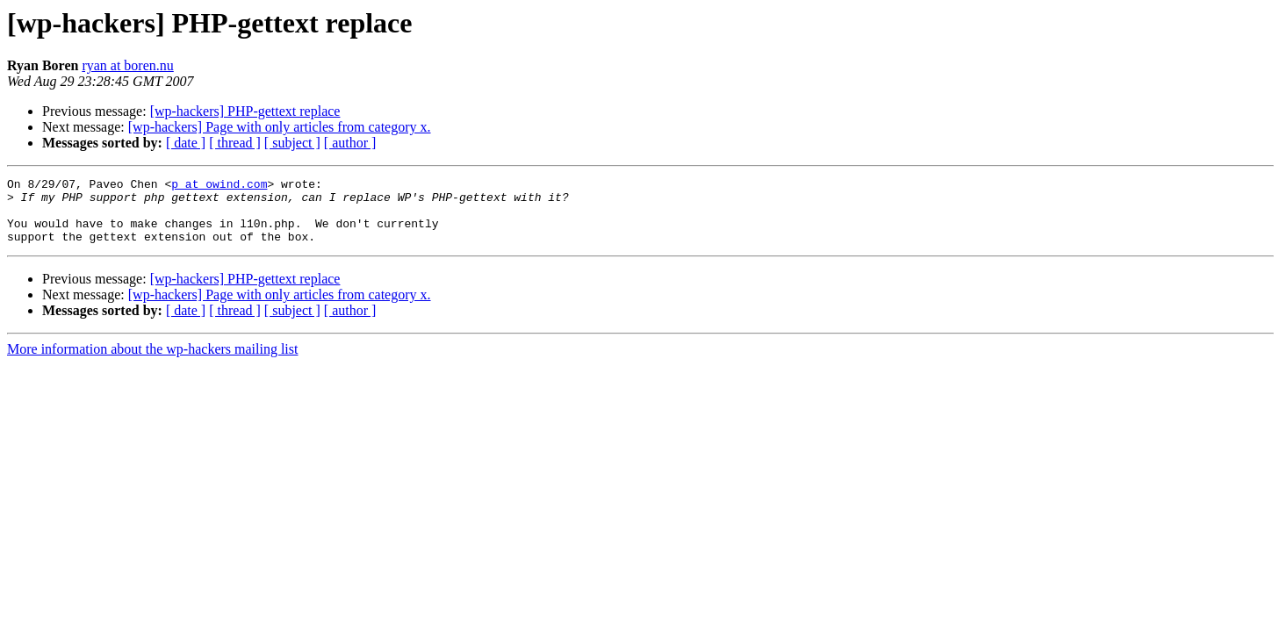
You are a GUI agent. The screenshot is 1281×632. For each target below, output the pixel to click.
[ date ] (185, 142)
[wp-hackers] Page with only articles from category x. (279, 126)
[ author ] (350, 142)
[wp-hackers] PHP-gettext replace (245, 111)
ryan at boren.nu (127, 65)
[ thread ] (235, 142)
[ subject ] (292, 142)
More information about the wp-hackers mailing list (152, 362)
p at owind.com (219, 186)
